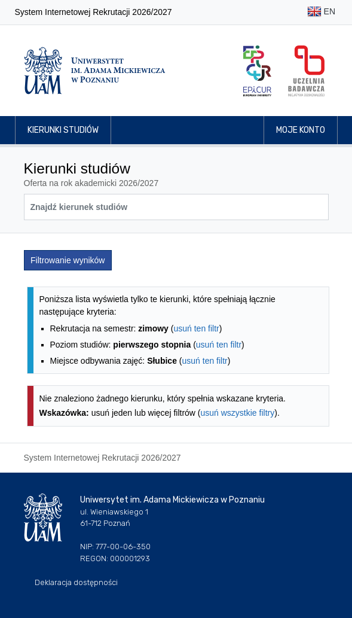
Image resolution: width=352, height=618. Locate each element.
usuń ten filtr (196, 328)
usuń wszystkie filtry (238, 413)
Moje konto (300, 130)
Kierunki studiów (63, 130)
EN (321, 12)
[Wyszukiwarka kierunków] (176, 207)
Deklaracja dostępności (76, 582)
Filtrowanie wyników (67, 260)
